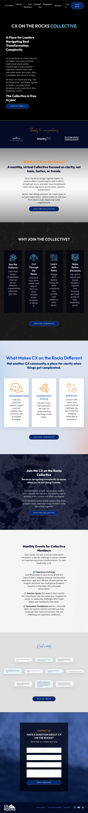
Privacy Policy (41, 807)
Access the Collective (54, 807)
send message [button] (44, 782)
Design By (67, 807)
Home (19, 4)
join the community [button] (44, 323)
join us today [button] (17, 106)
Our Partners (28, 5)
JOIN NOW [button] (77, 6)
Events (58, 5)
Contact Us (37, 5)
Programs (47, 4)
